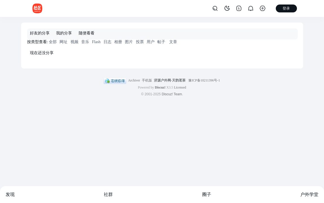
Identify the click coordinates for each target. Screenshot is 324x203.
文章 (173, 42)
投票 (140, 42)
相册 (118, 42)
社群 (108, 194)
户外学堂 (309, 194)
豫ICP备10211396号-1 (204, 80)
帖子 (161, 42)
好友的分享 (40, 33)
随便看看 (86, 33)
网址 (63, 42)
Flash (96, 42)
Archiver (134, 80)
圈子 (206, 194)
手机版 (147, 80)
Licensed (180, 87)
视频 (74, 42)
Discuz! (160, 87)
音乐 (85, 42)
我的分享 (64, 33)
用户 (151, 42)
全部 (53, 42)
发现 (10, 194)
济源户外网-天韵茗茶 (170, 80)
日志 (107, 42)
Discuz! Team (172, 94)
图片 (129, 42)
